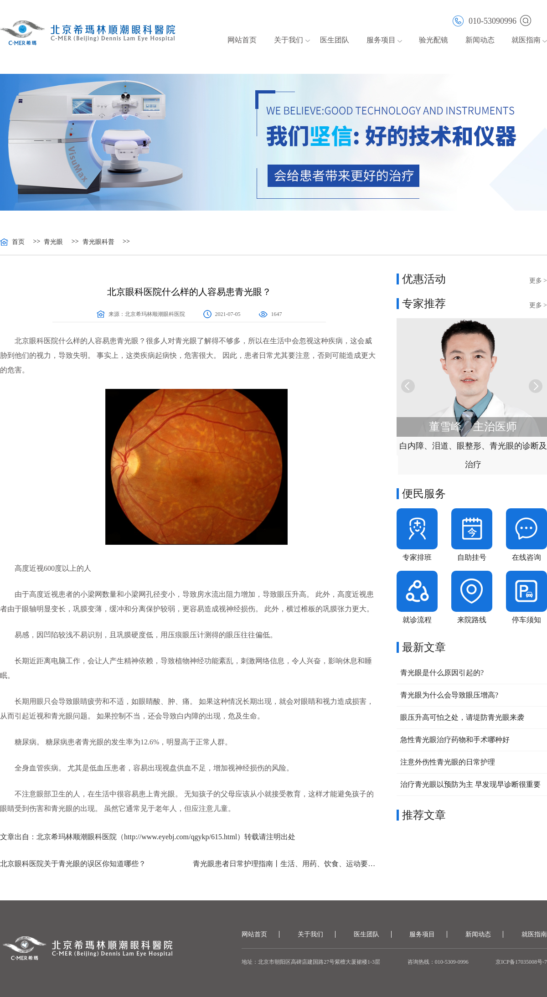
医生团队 (334, 40)
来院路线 (471, 620)
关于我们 (288, 40)
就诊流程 (417, 620)
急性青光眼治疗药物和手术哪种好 (455, 740)
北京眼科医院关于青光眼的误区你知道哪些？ (73, 864)
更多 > (538, 280)
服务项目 (381, 40)
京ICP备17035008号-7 (521, 962)
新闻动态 (480, 40)
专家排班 (417, 557)
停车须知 (526, 620)
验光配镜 (433, 40)
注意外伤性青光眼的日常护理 (447, 762)
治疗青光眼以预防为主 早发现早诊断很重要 (470, 784)
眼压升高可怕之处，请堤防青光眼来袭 (462, 717)
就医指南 (526, 40)
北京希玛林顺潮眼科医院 (155, 314)
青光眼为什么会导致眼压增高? (449, 695)
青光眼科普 (98, 242)
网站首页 (242, 40)
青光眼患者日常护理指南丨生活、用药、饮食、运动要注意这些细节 (285, 864)
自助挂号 (471, 557)
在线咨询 (526, 557)
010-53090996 (484, 20)
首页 (18, 242)
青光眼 (53, 242)
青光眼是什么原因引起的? (442, 673)
